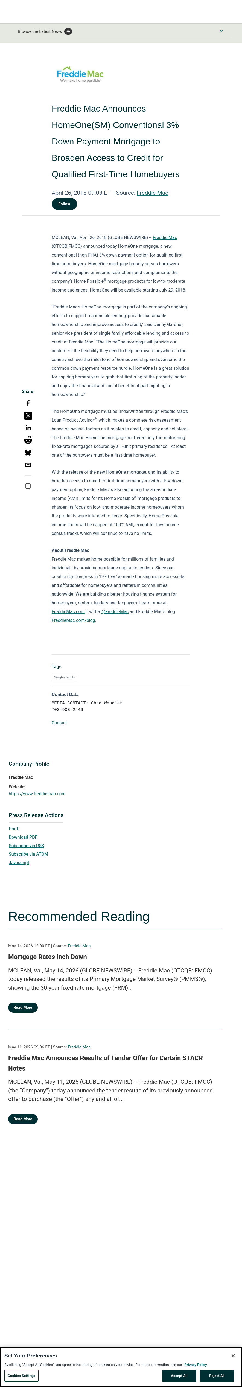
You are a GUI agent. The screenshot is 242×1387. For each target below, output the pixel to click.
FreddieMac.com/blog (73, 620)
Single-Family (64, 677)
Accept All (179, 1378)
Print (13, 828)
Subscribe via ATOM (28, 854)
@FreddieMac (115, 611)
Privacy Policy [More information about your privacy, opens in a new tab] (195, 1366)
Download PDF (23, 837)
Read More (23, 1007)
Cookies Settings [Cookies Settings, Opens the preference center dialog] (21, 1378)
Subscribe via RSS (26, 845)
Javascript (19, 862)
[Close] (233, 1357)
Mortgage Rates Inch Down (47, 957)
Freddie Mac (152, 193)
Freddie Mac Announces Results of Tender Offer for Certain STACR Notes (105, 1063)
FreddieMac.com (68, 611)
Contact (59, 722)
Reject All (217, 1378)
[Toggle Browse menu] (221, 31)
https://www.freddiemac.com (37, 793)
